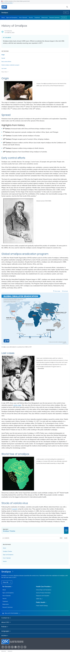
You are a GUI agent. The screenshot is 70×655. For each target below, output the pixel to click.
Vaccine (31, 17)
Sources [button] (6, 538)
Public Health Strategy (42, 605)
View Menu (64, 17)
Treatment (37, 17)
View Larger (57, 291)
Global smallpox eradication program (10, 65)
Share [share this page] (65, 538)
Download (65, 291)
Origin (3, 54)
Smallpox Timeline (7, 551)
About (3, 17)
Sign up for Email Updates (11, 613)
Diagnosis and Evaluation (42, 595)
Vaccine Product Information (43, 593)
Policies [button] (4, 627)
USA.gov (10, 651)
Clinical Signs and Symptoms (43, 590)
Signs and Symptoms (11, 17)
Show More (40, 368)
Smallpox (4, 13)
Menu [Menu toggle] (66, 12)
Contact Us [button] (6, 618)
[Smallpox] (35, 571)
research (14, 509)
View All (6, 582)
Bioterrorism (44, 17)
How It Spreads (23, 17)
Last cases (4, 68)
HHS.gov (3, 651)
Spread (3, 58)
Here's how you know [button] (7, 3)
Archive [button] (4, 636)
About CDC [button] (6, 622)
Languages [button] (6, 631)
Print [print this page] (61, 538)
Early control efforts (6, 61)
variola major (17, 405)
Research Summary (54, 17)
